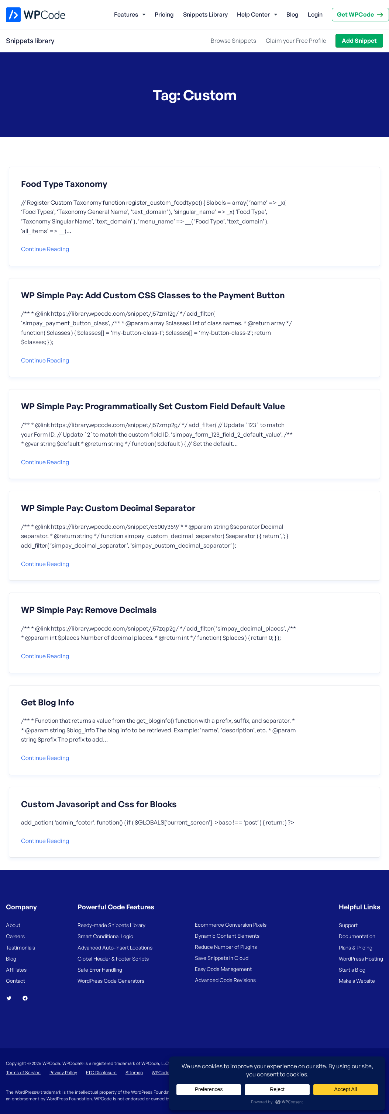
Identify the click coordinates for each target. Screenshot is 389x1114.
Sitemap (134, 1072)
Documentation (357, 936)
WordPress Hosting (361, 958)
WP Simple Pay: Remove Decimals (89, 610)
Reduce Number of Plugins (226, 947)
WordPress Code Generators (111, 981)
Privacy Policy (63, 1072)
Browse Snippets (233, 40)
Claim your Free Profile (296, 40)
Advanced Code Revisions (225, 980)
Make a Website (357, 981)
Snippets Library (205, 14)
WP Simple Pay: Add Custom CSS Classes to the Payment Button (153, 295)
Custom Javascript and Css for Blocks (99, 804)
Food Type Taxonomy (64, 184)
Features (126, 14)
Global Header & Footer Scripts (113, 958)
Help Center (253, 14)
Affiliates (16, 969)
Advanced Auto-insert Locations (115, 947)
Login (315, 14)
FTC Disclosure (101, 1072)
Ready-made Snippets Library (111, 925)
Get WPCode (355, 14)
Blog (292, 14)
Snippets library (30, 41)
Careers (15, 936)
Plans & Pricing (355, 947)
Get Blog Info (47, 702)
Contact (15, 981)
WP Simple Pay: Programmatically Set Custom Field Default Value (153, 406)
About (13, 925)
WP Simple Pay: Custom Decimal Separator (108, 508)
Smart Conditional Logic (105, 936)
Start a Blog (352, 969)
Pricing (164, 14)
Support (348, 925)
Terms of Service (23, 1072)
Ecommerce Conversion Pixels (230, 925)
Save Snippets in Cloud (221, 958)
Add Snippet (359, 40)
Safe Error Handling (100, 969)
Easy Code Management (223, 969)
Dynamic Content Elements (227, 936)
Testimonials (20, 947)
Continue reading (45, 249)
